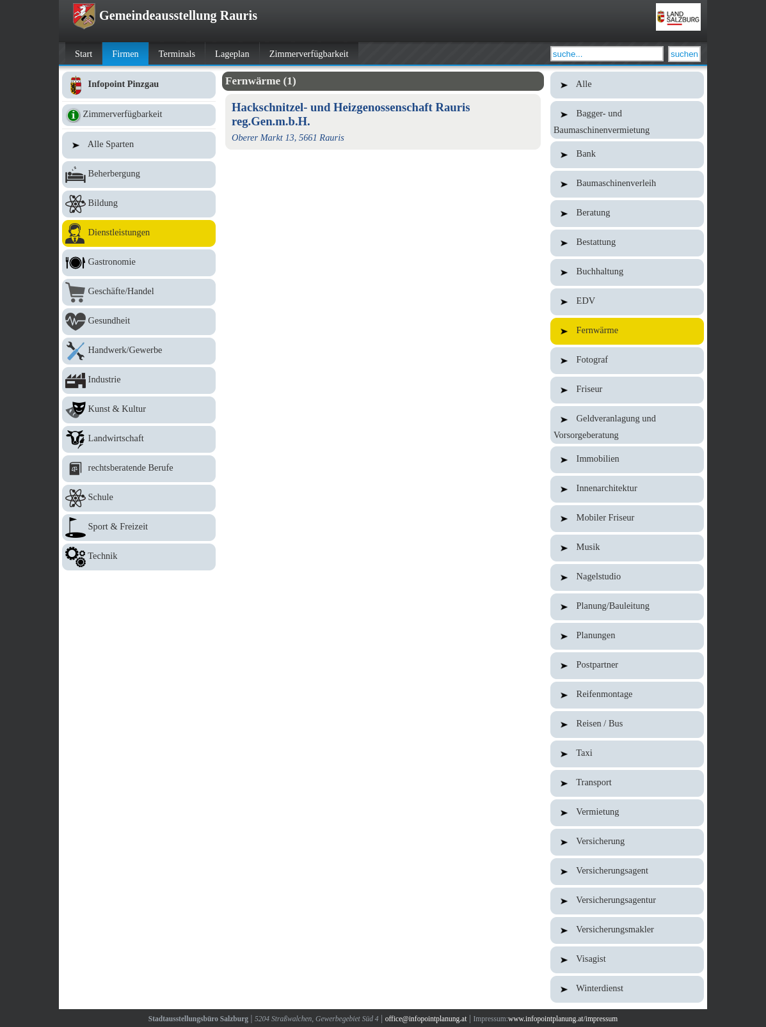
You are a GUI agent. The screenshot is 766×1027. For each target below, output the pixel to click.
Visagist (627, 959)
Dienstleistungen (139, 233)
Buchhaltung (627, 272)
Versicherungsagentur (627, 901)
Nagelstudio (627, 577)
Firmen (125, 54)
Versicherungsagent (627, 871)
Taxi (627, 754)
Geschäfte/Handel (139, 292)
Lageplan (232, 54)
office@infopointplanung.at (426, 1019)
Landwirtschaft (139, 439)
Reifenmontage (627, 695)
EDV (627, 301)
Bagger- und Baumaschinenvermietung (627, 120)
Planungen (627, 636)
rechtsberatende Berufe (139, 468)
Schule (139, 498)
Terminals (177, 54)
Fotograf (627, 360)
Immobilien (627, 459)
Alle (627, 85)
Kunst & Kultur (139, 409)
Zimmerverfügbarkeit (309, 54)
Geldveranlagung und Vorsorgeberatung (627, 425)
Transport (627, 783)
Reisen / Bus (627, 724)
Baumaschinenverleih (627, 184)
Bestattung (627, 243)
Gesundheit (139, 321)
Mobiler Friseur (627, 518)
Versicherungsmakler (627, 930)
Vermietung (627, 812)
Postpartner (627, 665)
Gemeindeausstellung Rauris (164, 15)
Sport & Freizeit (139, 527)
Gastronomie (139, 262)
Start (83, 54)
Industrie (139, 380)
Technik (139, 557)
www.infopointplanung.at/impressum (563, 1019)
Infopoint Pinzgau (139, 85)
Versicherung (627, 842)
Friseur (627, 390)
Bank (627, 154)
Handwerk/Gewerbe (139, 351)
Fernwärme (627, 331)
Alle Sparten (139, 145)
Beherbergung (139, 174)
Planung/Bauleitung (627, 606)
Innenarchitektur (627, 489)
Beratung (627, 213)
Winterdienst (627, 989)
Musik (627, 548)
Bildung (139, 204)
